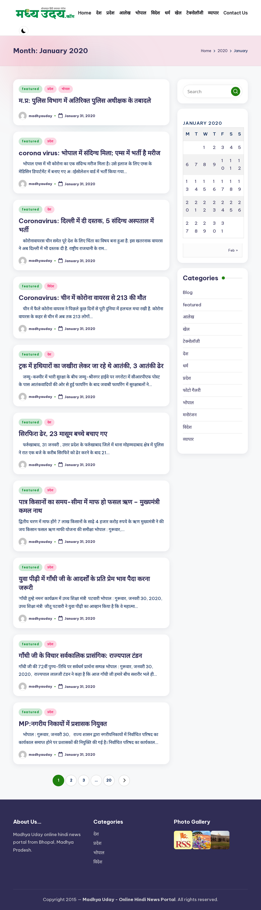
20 (109, 780)
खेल (186, 329)
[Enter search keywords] (212, 91)
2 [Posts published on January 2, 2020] (214, 147)
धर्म (185, 366)
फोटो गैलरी (191, 390)
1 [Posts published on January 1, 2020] (204, 147)
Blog (188, 292)
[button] (124, 780)
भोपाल (66, 89)
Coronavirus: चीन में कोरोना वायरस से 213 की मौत (82, 298)
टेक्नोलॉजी (191, 341)
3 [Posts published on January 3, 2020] (222, 147)
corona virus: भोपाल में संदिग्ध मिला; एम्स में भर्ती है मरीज (89, 153)
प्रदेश (50, 89)
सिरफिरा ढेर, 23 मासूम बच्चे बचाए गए (63, 434)
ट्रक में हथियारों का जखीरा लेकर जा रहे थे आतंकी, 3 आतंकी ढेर (91, 366)
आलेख (188, 317)
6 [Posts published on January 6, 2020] (187, 164)
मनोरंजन (190, 415)
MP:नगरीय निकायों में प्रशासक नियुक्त (63, 724)
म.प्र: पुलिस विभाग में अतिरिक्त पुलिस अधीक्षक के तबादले (85, 100)
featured (30, 89)
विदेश (50, 286)
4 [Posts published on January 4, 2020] (231, 147)
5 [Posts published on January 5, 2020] (239, 147)
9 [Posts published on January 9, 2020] (214, 164)
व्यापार (188, 439)
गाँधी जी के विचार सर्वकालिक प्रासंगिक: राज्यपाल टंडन (80, 655)
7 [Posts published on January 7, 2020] (196, 164)
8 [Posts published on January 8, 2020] (204, 164)
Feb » (233, 250)
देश (49, 209)
